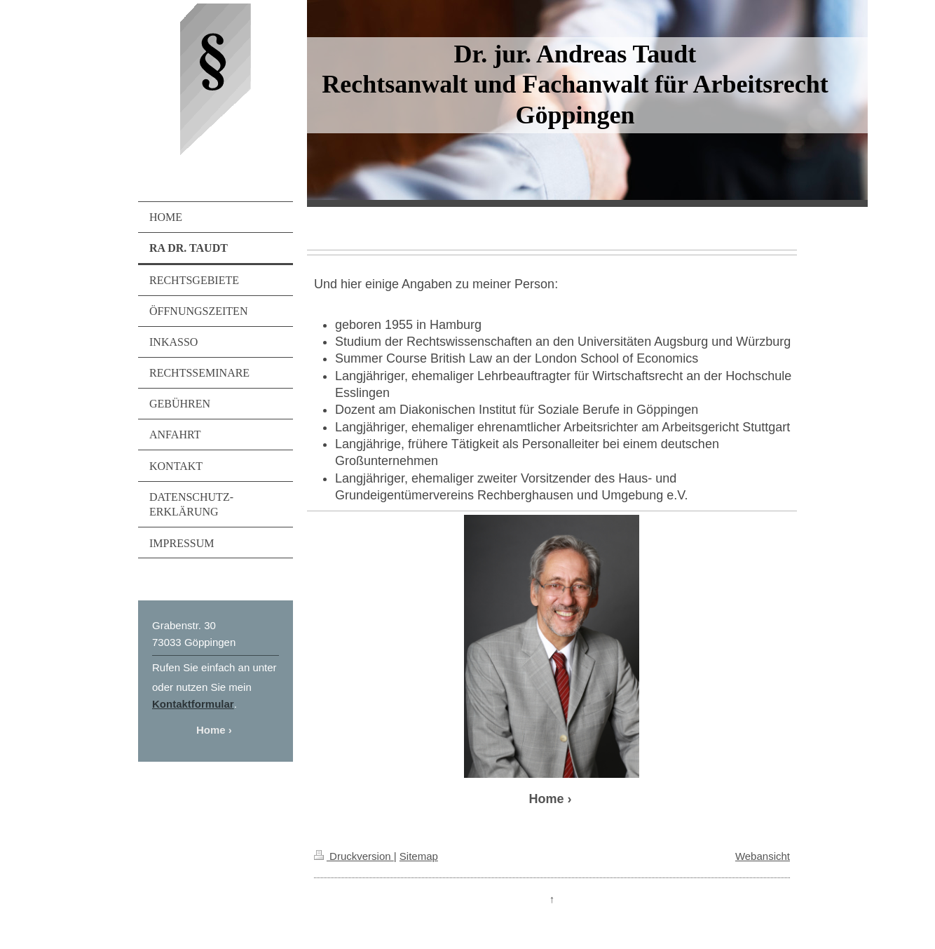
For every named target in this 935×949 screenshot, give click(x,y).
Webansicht (762, 856)
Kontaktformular (193, 704)
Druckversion (354, 856)
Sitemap (419, 856)
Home (211, 730)
